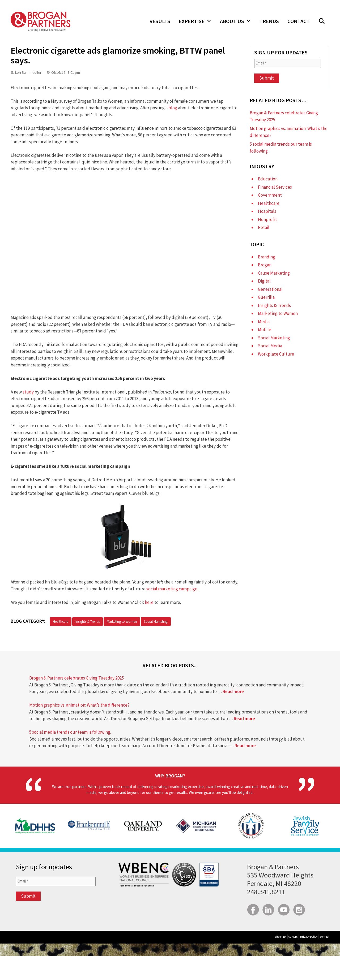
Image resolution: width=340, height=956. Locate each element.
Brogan (264, 265)
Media (264, 322)
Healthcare (60, 621)
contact (324, 936)
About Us (237, 21)
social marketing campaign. (172, 589)
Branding (266, 257)
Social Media (270, 346)
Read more (233, 691)
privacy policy (308, 936)
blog (172, 108)
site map (280, 936)
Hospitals (267, 211)
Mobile (264, 329)
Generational (270, 289)
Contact (298, 21)
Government (270, 195)
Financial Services (275, 187)
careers (293, 936)
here (149, 602)
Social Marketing (156, 621)
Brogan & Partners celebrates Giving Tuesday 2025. (77, 678)
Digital (264, 281)
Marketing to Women (122, 621)
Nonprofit (267, 219)
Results (159, 21)
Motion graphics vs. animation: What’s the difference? (79, 705)
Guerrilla (266, 297)
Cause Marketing (274, 273)
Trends (269, 21)
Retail (263, 227)
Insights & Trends (87, 621)
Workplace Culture (276, 354)
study (28, 392)
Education (268, 179)
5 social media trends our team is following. (70, 732)
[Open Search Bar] (321, 21)
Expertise (197, 21)
